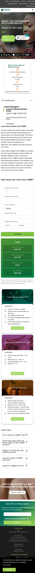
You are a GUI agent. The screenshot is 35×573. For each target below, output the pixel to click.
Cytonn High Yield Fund (16, 113)
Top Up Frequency (10, 204)
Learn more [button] (7, 565)
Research (32, 3)
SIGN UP (17, 522)
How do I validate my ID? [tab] (13, 465)
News (7, 1)
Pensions (10, 123)
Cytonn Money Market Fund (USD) (16, 118)
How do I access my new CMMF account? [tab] (13, 451)
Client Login (31, 6)
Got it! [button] (9, 569)
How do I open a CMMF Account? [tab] (12, 459)
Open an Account (7, 38)
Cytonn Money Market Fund (16, 110)
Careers (23, 1)
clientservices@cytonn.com (20, 541)
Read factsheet (18, 328)
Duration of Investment (11, 221)
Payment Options (12, 3)
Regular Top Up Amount (11, 196)
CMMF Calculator (23, 3)
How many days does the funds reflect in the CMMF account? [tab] (13, 443)
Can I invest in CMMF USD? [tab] (14, 435)
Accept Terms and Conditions (15, 518)
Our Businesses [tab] (8, 100)
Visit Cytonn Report (28, 509)
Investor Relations (15, 1)
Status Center (31, 1)
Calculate (17, 234)
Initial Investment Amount (12, 188)
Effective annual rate (10, 213)
